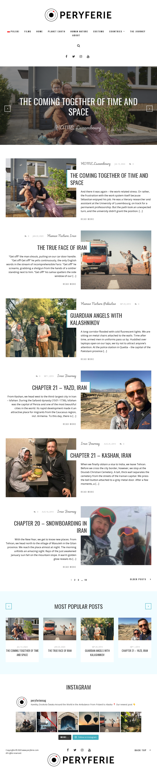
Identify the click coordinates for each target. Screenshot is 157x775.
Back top (143, 750)
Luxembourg (88, 127)
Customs (98, 31)
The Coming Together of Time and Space (79, 106)
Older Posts (140, 579)
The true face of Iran (62, 247)
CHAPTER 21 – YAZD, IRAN (59, 387)
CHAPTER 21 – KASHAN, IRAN (100, 455)
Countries (115, 31)
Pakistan (109, 303)
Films (27, 31)
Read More (87, 219)
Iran (73, 235)
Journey (70, 375)
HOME (39, 31)
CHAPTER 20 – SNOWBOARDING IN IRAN (50, 526)
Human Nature (79, 31)
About (76, 35)
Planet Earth (56, 31)
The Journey (137, 31)
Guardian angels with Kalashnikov (96, 319)
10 (86, 579)
